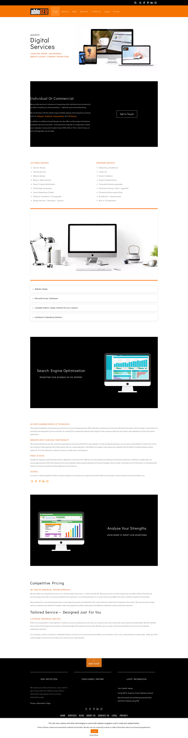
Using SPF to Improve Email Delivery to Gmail (135, 693)
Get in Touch (127, 114)
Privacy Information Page (40, 703)
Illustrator (48, 116)
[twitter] (140, 1)
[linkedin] (151, 1)
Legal (107, 11)
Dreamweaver (58, 116)
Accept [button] (94, 731)
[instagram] (155, 1)
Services (65, 11)
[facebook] (144, 1)
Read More (94, 735)
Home (55, 11)
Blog (74, 11)
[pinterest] (148, 1)
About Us (84, 11)
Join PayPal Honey (125, 688)
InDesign (40, 116)
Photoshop (72, 116)
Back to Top (94, 663)
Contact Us (96, 11)
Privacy (116, 11)
